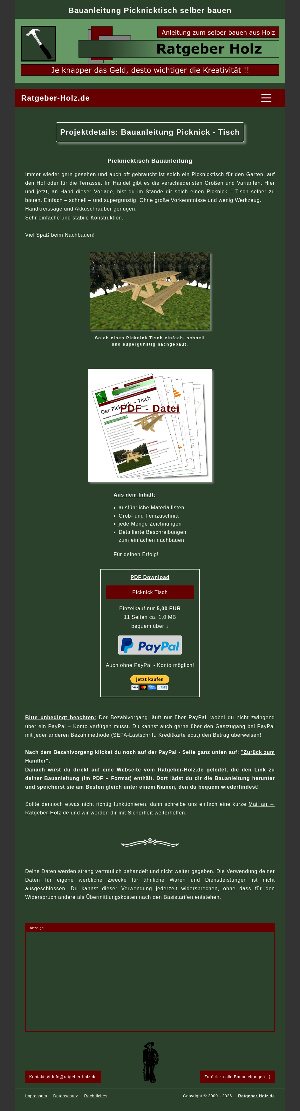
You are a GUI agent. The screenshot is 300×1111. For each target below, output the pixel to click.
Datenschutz (65, 1095)
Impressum (36, 1095)
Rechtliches (95, 1095)
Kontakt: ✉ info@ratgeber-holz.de (63, 1076)
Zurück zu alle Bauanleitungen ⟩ (237, 1076)
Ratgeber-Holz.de (55, 98)
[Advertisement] (150, 981)
